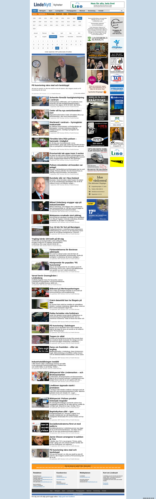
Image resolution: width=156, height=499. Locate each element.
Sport (50, 11)
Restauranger (51, 14)
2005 (68, 18)
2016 (79, 21)
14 (43, 44)
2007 (79, 18)
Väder (65, 14)
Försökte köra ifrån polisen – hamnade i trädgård (63, 140)
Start (34, 11)
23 (33, 48)
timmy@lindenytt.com (39, 486)
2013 (62, 21)
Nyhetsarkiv (42, 14)
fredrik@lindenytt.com (46, 477)
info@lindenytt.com (62, 477)
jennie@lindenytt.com (46, 481)
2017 (34, 25)
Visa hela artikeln (79, 93)
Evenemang (91, 11)
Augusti (44, 36)
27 (52, 48)
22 (80, 44)
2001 (45, 18)
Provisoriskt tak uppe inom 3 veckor (67, 153)
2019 (45, 25)
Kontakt (101, 11)
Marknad (82, 11)
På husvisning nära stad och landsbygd (50, 85)
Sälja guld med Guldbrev (66, 496)
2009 (40, 21)
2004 (62, 18)
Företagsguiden (72, 11)
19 (66, 44)
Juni (79, 33)
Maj (70, 33)
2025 (79, 25)
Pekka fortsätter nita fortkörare (64, 313)
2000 (40, 18)
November (70, 36)
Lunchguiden (59, 11)
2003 (57, 18)
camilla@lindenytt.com (47, 479)
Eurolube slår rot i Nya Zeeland (64, 178)
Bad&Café (59, 14)
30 (66, 48)
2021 (57, 25)
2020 (51, 25)
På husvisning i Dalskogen (62, 326)
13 (38, 44)
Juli (36, 36)
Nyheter (35, 14)
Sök (121, 10)
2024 (74, 25)
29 (61, 48)
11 (80, 41)
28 (57, 48)
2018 (40, 25)
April (61, 33)
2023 (68, 25)
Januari (36, 33)
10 (76, 41)
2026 (34, 28)
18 (61, 44)
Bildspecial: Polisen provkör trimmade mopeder (63, 399)
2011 (51, 21)
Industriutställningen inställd (45, 362)
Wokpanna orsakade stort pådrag (65, 215)
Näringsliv (42, 11)
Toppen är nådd (57, 336)
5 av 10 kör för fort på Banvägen (65, 227)
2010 (45, 21)
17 (57, 44)
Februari (44, 33)
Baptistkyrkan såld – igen (62, 411)
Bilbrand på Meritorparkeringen (64, 289)
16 (52, 44)
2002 (51, 18)
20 (71, 44)
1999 (34, 18)
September (53, 36)
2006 (74, 18)
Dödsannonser (72, 14)
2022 (62, 25)
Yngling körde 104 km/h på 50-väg (48, 239)
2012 (57, 21)
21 (76, 44)
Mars (53, 33)
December (79, 36)
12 (33, 44)
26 (47, 48)
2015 (74, 21)
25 (43, 48)
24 (38, 48)
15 (47, 44)
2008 (34, 21)
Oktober (62, 36)
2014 (68, 21)
